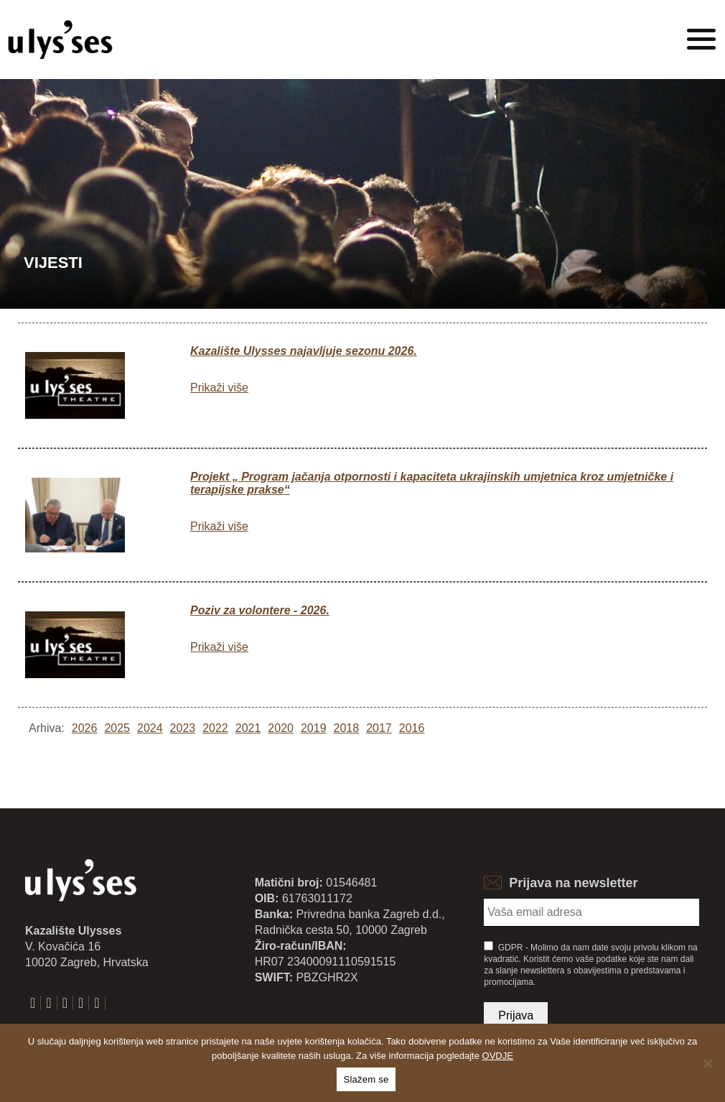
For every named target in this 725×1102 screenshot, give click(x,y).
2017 (379, 728)
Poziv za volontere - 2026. (259, 610)
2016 (412, 728)
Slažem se (366, 1079)
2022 (215, 728)
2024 (150, 728)
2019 (314, 728)
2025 (117, 728)
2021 (248, 728)
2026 (85, 728)
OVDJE (497, 1055)
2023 (183, 728)
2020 (281, 728)
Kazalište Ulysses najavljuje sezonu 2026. (303, 351)
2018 (347, 728)
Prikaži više (219, 387)
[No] (707, 1063)
